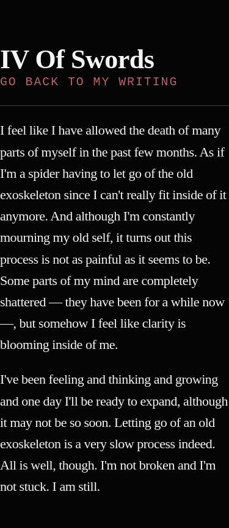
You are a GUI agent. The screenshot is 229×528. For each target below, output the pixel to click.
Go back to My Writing (89, 82)
